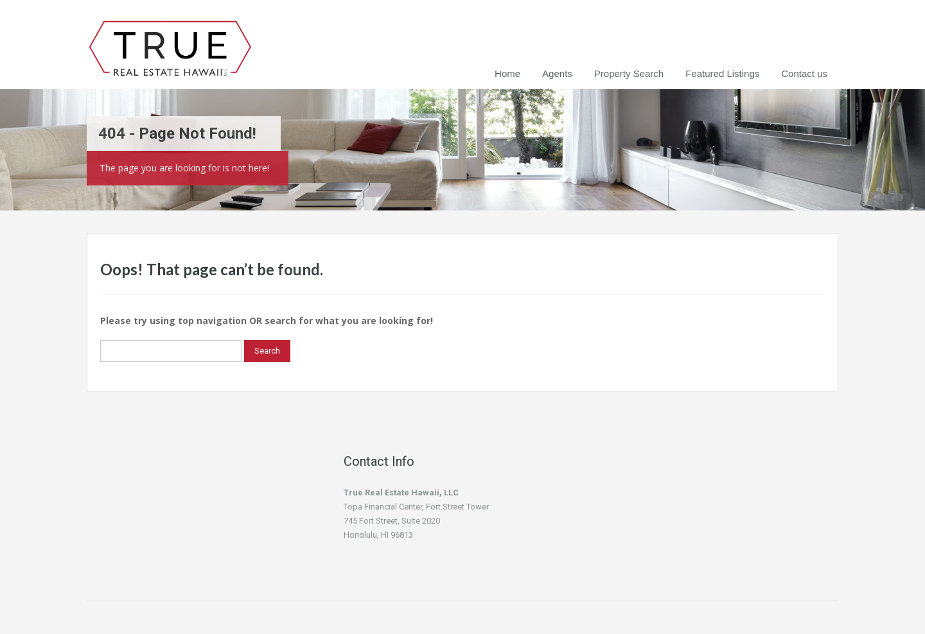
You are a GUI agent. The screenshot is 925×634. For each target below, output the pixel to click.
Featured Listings (722, 73)
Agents (557, 73)
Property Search (629, 73)
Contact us (804, 73)
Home (507, 73)
